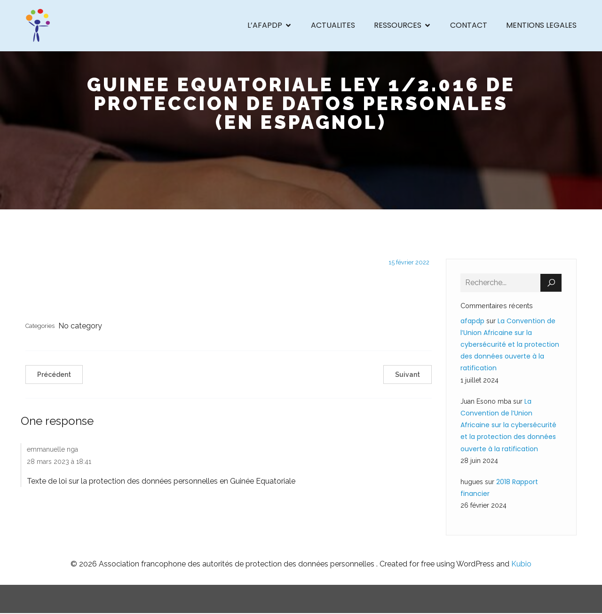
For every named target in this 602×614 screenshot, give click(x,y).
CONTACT (468, 25)
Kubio (521, 564)
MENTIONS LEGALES (541, 25)
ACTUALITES (333, 25)
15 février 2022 (408, 262)
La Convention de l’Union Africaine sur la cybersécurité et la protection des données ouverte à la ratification (509, 345)
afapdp (472, 321)
